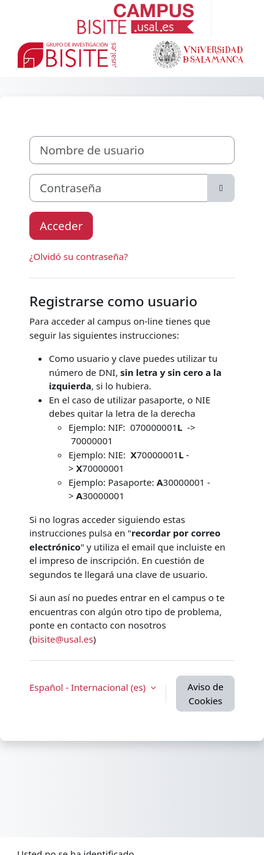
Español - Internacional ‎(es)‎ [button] (88, 687)
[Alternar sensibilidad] (221, 188)
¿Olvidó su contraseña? (78, 256)
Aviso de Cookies (206, 693)
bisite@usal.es (63, 639)
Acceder (61, 225)
